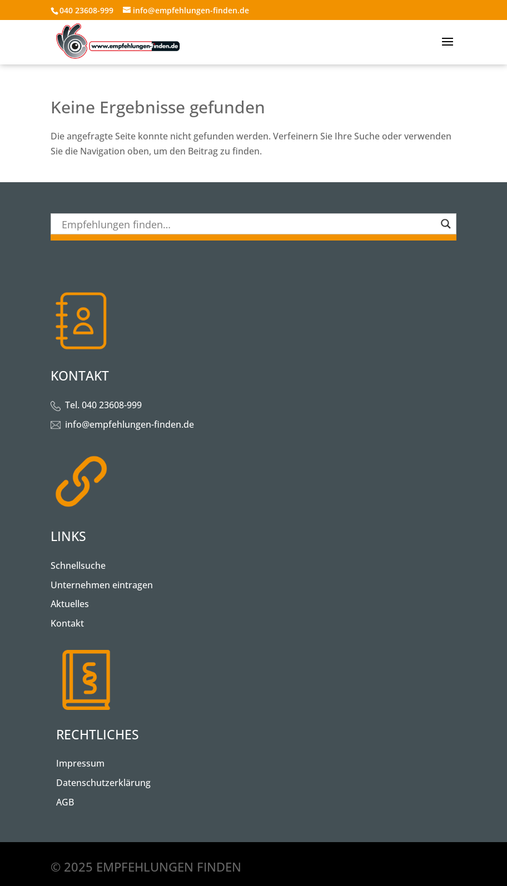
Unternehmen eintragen (102, 585)
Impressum (80, 763)
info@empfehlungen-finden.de (129, 424)
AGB (65, 802)
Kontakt (67, 623)
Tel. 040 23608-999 (103, 405)
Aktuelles (70, 604)
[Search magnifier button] (446, 224)
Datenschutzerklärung (103, 783)
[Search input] (248, 224)
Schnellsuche (78, 565)
